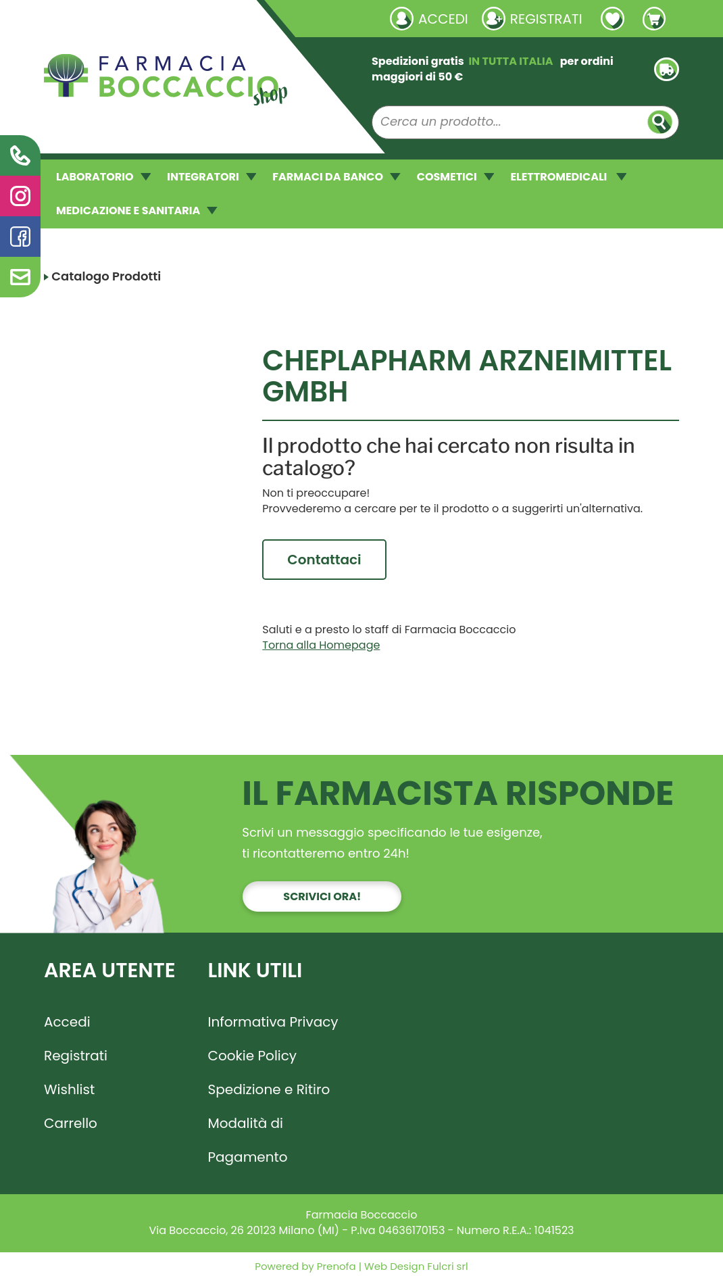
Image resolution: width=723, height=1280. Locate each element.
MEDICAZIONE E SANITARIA (137, 210)
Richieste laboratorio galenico (124, 18)
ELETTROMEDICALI (568, 176)
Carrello (70, 1123)
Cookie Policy (252, 1055)
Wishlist (69, 1089)
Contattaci (324, 559)
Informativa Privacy (273, 1021)
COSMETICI (456, 176)
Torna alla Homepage (321, 645)
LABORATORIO (103, 176)
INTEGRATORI (211, 176)
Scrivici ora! (322, 896)
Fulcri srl (447, 1266)
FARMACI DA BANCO (336, 176)
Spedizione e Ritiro (269, 1089)
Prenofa (335, 1266)
